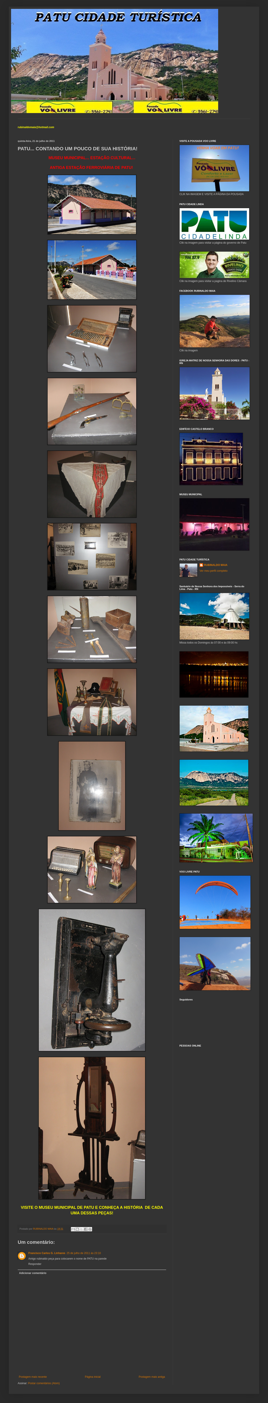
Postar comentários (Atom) (44, 1383)
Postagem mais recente (33, 1376)
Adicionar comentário (32, 1273)
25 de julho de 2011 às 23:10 (84, 1253)
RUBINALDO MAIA (215, 565)
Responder (34, 1264)
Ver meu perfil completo (213, 570)
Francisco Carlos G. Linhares (46, 1253)
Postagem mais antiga (152, 1376)
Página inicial (93, 1376)
